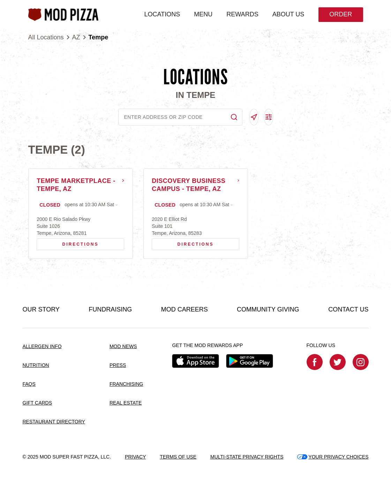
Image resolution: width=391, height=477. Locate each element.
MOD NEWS (123, 346)
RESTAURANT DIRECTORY (54, 421)
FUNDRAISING (110, 309)
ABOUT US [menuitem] (288, 14)
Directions (70, 243)
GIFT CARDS (37, 403)
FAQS (29, 384)
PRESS (118, 365)
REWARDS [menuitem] (242, 14)
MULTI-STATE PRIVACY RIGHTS (247, 457)
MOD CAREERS (184, 309)
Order (340, 14)
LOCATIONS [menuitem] (162, 14)
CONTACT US (348, 309)
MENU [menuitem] (203, 14)
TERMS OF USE (178, 457)
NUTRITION (36, 365)
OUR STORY (41, 309)
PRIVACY (135, 457)
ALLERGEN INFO (42, 346)
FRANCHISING (126, 384)
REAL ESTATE (126, 403)
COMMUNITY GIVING (268, 309)
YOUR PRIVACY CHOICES (332, 457)
